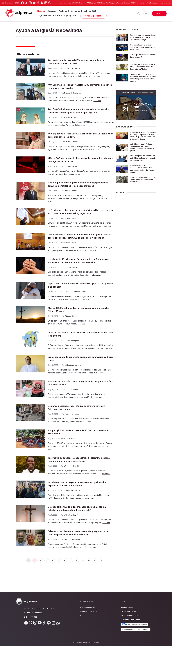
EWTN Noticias (77, 3)
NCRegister (165, 3)
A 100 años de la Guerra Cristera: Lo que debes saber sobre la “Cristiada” (142, 185)
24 (93, 580)
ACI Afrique (110, 3)
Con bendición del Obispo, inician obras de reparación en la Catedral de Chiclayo (143, 37)
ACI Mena (135, 3)
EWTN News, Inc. (48, 609)
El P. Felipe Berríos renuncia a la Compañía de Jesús (143, 55)
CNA (117, 3)
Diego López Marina (72, 68)
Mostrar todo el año (146, 94)
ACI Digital (144, 3)
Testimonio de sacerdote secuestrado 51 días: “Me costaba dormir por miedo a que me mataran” (80, 475)
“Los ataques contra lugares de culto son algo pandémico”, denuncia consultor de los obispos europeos (78, 189)
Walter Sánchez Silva (73, 381)
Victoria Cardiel (71, 197)
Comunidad (76, 11)
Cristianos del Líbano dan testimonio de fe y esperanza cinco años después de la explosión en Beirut (79, 550)
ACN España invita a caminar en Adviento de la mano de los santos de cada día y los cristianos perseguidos (77, 112)
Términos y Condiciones (130, 620)
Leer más (97, 76)
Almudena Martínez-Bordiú (75, 308)
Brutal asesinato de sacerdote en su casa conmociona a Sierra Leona (74, 374)
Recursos (51, 11)
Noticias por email (93, 16)
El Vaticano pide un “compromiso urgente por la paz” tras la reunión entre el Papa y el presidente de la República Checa (143, 138)
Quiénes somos (127, 607)
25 (100, 580)
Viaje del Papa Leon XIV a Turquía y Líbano (57, 15)
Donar (159, 13)
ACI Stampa (125, 3)
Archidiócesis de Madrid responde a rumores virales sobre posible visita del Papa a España (143, 174)
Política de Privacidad (129, 615)
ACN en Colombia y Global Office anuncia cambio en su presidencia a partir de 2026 (79, 62)
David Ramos (69, 455)
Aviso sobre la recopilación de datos (135, 629)
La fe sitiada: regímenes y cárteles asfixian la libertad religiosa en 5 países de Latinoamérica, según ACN (77, 220)
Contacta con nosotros (33, 613)
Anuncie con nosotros (89, 611)
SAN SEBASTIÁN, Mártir (142, 107)
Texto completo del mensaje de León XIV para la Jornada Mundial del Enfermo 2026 (143, 162)
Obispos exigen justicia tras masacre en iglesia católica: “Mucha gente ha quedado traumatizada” (80, 524)
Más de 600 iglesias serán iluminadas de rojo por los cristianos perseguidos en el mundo (79, 163)
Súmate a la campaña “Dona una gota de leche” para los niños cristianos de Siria (78, 399)
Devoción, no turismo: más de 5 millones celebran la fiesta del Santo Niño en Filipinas (142, 67)
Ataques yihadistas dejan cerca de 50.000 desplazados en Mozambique (74, 448)
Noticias (41, 11)
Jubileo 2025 (90, 11)
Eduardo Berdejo (71, 145)
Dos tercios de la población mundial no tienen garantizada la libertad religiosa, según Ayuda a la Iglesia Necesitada (79, 247)
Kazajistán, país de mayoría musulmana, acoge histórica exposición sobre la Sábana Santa (78, 500)
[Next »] (107, 580)
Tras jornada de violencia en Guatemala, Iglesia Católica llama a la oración (142, 47)
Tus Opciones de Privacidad (134, 624)
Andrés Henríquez (71, 357)
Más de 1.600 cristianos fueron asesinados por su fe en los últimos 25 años (79, 325)
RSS (82, 615)
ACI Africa (101, 3)
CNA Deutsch (154, 3)
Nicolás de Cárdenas (72, 93)
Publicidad (64, 11)
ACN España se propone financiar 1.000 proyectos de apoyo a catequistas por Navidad (80, 86)
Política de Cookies (128, 611)
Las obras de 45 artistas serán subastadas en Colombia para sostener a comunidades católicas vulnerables (79, 275)
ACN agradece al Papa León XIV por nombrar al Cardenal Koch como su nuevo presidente (77, 138)
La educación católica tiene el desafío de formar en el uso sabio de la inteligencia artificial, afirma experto (143, 79)
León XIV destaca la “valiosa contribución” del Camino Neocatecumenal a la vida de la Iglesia (142, 151)
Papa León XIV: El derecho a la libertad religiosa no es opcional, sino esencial (80, 301)
